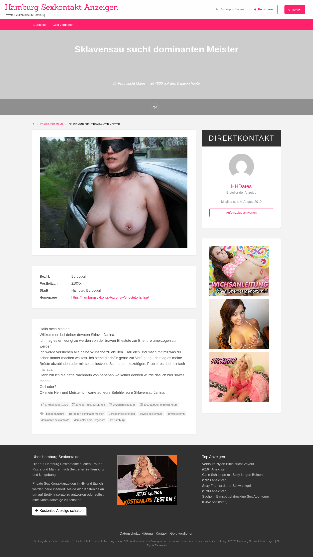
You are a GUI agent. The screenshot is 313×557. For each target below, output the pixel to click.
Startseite (39, 24)
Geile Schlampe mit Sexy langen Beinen (232, 475)
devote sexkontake (151, 413)
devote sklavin (176, 413)
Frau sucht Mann (131, 84)
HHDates (241, 186)
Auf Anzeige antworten (241, 212)
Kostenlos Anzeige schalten (61, 511)
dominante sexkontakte (55, 419)
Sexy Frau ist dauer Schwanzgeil (227, 486)
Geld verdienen (62, 24)
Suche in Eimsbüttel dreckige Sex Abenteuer (235, 496)
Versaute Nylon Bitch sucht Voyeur (228, 464)
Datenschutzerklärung (136, 533)
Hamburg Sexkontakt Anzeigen (61, 7)
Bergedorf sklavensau (122, 413)
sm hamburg (117, 419)
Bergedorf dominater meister (86, 413)
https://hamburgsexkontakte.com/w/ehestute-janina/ (110, 297)
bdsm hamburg (55, 413)
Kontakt (161, 533)
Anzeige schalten (230, 9)
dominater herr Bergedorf (89, 419)
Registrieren (264, 9)
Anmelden (294, 9)
